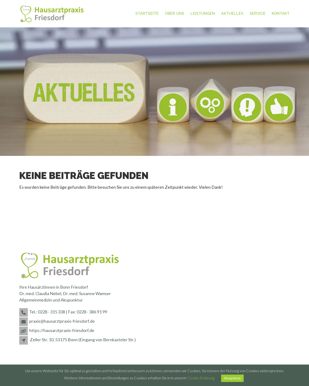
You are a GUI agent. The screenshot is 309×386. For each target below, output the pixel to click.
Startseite (147, 13)
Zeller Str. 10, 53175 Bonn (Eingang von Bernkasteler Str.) (83, 339)
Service (258, 13)
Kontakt (281, 13)
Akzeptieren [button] (232, 378)
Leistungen (202, 13)
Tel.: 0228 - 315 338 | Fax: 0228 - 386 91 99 (68, 311)
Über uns (174, 13)
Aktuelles (232, 13)
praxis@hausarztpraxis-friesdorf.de (62, 321)
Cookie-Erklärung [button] (200, 378)
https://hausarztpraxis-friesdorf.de (61, 330)
